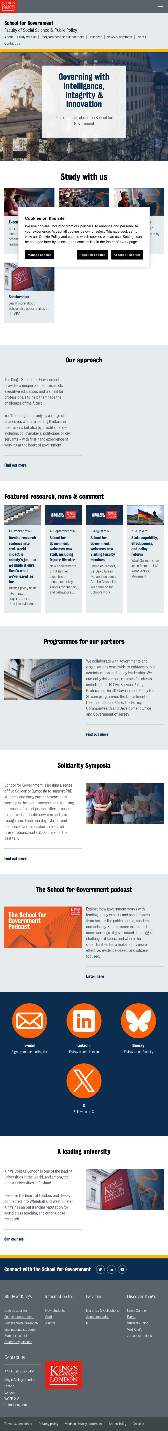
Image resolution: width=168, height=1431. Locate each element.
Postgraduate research (21, 1323)
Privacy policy (48, 1424)
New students (55, 1310)
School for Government (28, 23)
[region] (84, 237)
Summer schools (16, 1336)
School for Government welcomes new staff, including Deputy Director (62, 548)
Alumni (50, 1323)
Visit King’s (134, 1329)
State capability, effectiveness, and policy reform (144, 546)
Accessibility (117, 1424)
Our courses (14, 1239)
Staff (48, 1317)
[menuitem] (10, 37)
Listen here (95, 976)
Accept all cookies (127, 254)
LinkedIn (84, 1045)
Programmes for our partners (62, 37)
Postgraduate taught (19, 1317)
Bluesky (138, 1045)
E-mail (29, 1045)
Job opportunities (139, 1336)
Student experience (18, 1342)
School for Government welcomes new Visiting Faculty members (103, 548)
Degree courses (16, 1310)
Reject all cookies (92, 254)
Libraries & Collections (102, 1310)
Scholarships (19, 296)
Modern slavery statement (83, 1424)
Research (95, 37)
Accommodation (97, 1317)
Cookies (138, 1424)
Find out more (15, 465)
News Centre (136, 1310)
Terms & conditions (18, 1424)
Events (141, 37)
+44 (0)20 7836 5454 (19, 1371)
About (8, 37)
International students (19, 1329)
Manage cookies (40, 254)
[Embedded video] (125, 398)
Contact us (12, 43)
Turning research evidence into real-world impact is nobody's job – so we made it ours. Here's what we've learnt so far (22, 560)
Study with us (26, 37)
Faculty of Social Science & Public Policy (40, 30)
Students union (137, 1323)
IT (87, 1323)
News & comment (119, 37)
